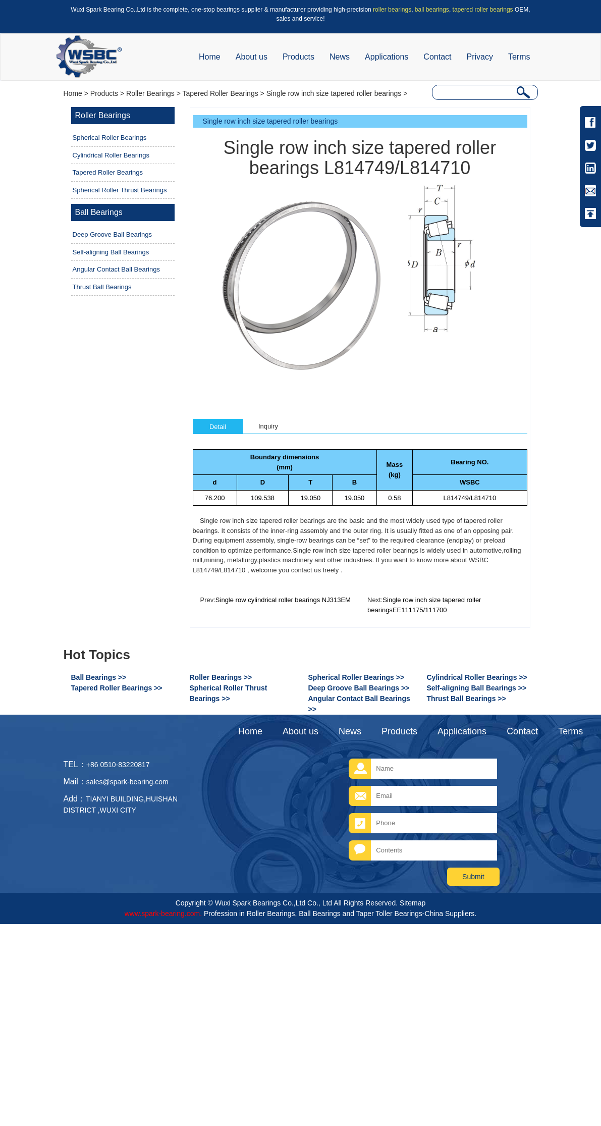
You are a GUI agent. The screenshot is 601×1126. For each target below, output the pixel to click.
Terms (519, 56)
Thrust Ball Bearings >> (466, 698)
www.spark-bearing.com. (163, 913)
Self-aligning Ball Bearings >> (477, 688)
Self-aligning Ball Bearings (111, 252)
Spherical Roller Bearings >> (356, 677)
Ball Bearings (99, 212)
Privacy (479, 56)
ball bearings (432, 9)
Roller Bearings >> (221, 677)
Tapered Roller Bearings (220, 93)
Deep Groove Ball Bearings (112, 234)
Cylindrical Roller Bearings (111, 155)
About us (251, 56)
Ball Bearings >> (99, 677)
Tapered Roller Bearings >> (116, 688)
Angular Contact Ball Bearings (116, 269)
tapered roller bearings (483, 9)
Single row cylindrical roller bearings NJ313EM (283, 600)
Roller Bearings (150, 93)
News (340, 56)
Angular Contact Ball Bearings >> (359, 703)
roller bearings (392, 9)
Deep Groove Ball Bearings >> (359, 688)
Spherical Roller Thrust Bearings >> (228, 693)
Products (298, 56)
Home (210, 56)
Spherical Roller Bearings (110, 137)
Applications (386, 56)
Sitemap (412, 903)
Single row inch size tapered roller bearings (334, 93)
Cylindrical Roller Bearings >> (477, 677)
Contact (437, 56)
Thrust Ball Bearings (102, 287)
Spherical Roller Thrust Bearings (120, 190)
